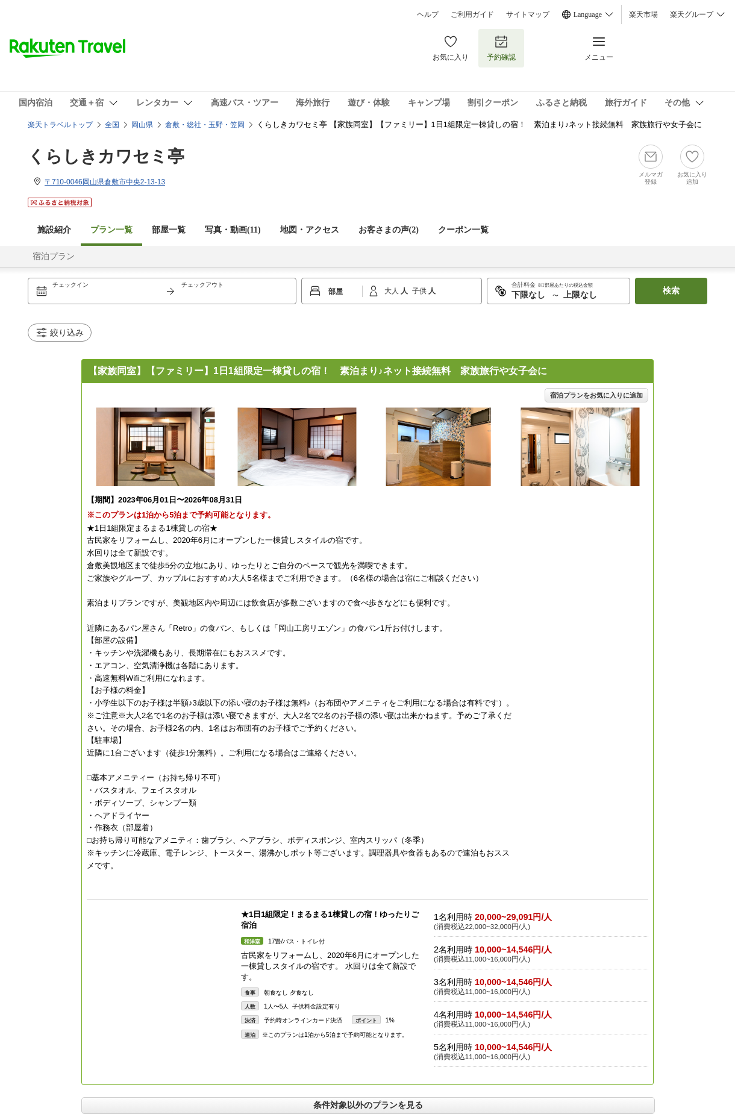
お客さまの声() (388, 229)
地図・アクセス (309, 229)
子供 (420, 291)
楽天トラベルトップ (60, 124)
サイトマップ (527, 14)
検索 (671, 290)
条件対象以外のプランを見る (368, 1105)
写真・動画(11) (233, 229)
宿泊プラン (54, 256)
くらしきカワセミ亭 (106, 156)
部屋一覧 (169, 229)
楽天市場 (643, 14)
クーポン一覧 (463, 229)
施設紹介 (54, 229)
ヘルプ (428, 14)
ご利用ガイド (472, 14)
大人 (392, 291)
